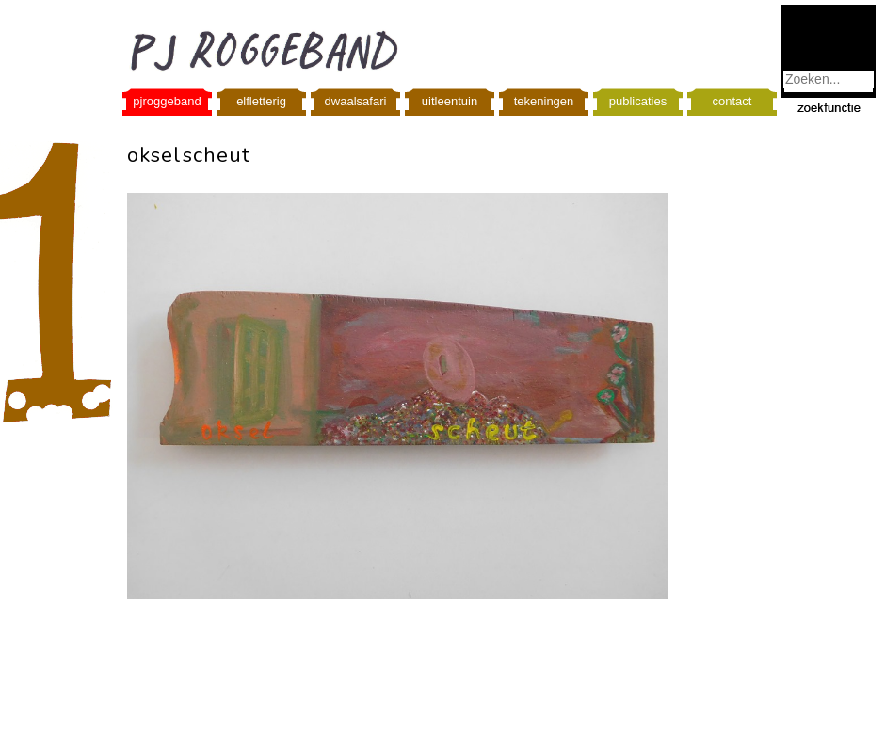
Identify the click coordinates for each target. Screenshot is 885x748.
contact (732, 101)
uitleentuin (449, 101)
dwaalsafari (356, 101)
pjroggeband (167, 101)
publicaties (638, 101)
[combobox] (828, 79)
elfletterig (261, 101)
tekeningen (544, 101)
